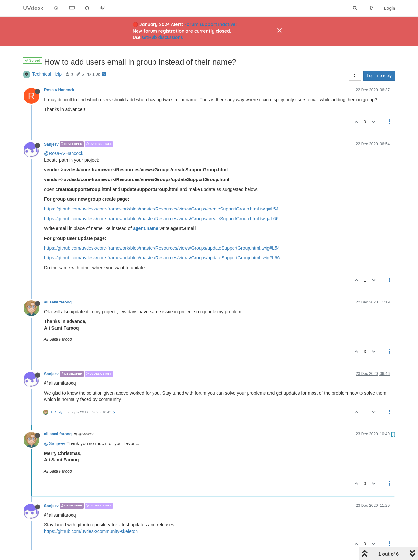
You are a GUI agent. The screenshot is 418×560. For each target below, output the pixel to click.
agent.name (145, 228)
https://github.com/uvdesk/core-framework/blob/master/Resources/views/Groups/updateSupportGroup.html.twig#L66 (162, 257)
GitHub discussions (162, 37)
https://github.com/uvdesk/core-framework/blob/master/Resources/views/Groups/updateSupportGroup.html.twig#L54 (162, 248)
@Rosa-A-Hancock (63, 153)
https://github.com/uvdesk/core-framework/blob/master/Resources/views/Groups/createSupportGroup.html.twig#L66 (161, 218)
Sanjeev (51, 144)
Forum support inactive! (210, 24)
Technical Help (47, 74)
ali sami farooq (58, 302)
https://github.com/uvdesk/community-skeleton (91, 531)
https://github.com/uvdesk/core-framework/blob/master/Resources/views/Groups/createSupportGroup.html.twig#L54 (161, 208)
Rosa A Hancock (59, 90)
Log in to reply (379, 75)
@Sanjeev (83, 434)
